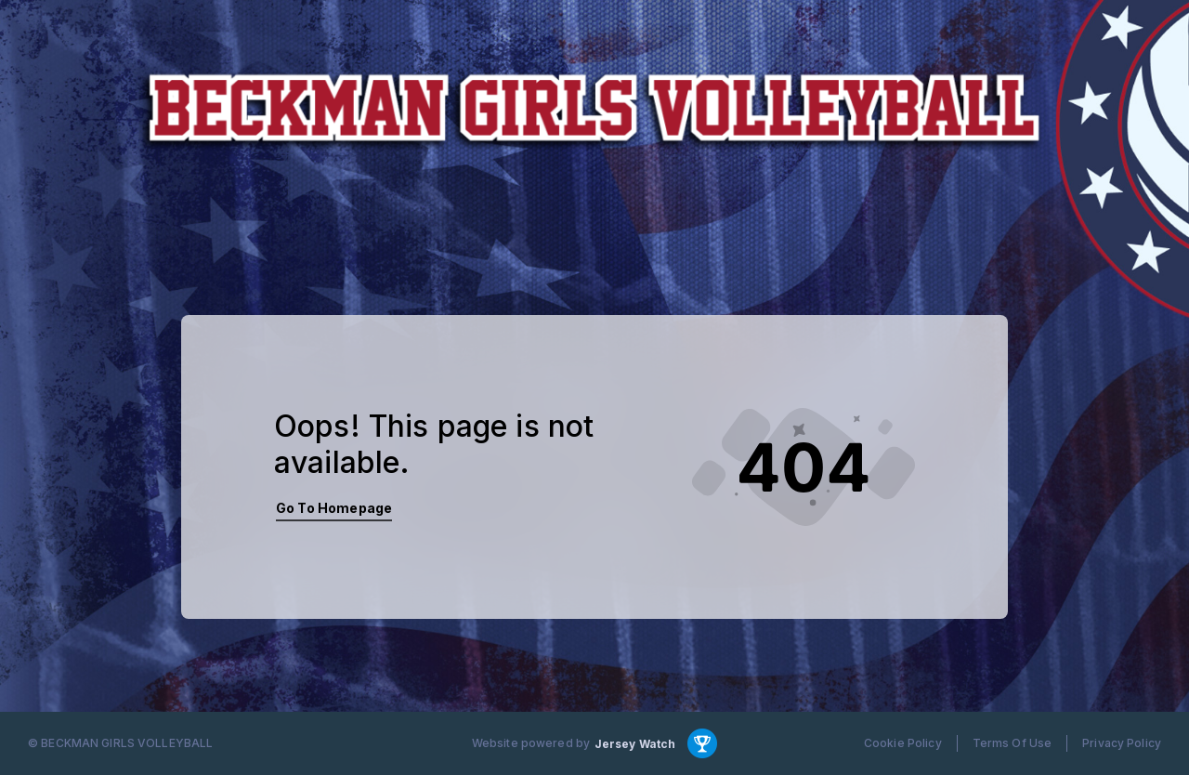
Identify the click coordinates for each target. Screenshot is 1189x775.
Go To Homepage (334, 508)
